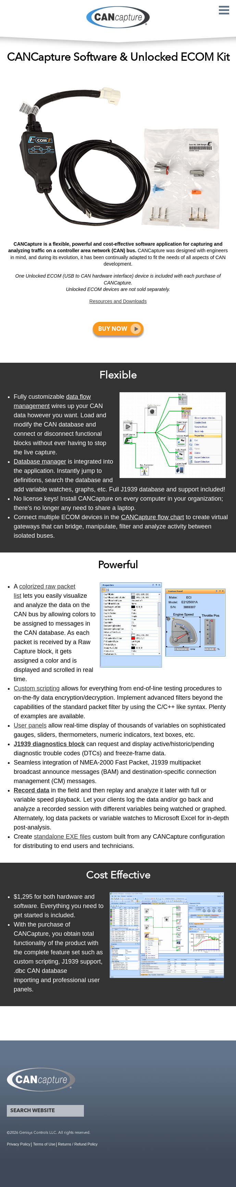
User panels (30, 725)
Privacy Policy (18, 1144)
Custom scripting (37, 688)
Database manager (40, 461)
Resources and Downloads (118, 301)
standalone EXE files (62, 836)
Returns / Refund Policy (78, 1144)
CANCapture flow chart (152, 517)
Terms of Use (44, 1144)
